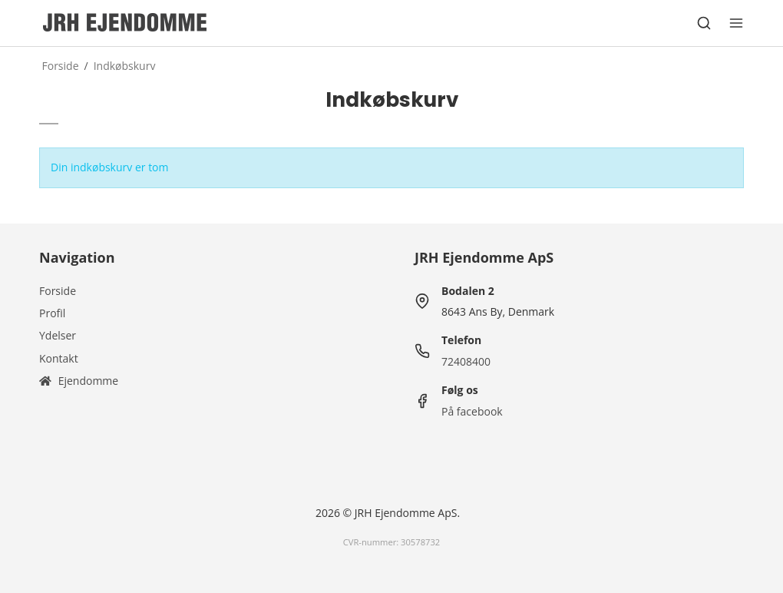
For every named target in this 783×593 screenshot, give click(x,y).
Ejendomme (78, 380)
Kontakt (58, 358)
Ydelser (57, 335)
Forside (57, 290)
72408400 (466, 361)
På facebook (472, 411)
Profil (52, 313)
